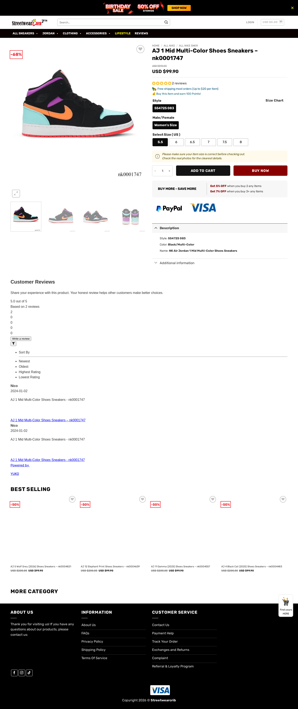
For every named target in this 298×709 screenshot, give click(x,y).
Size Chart (275, 100)
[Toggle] (156, 228)
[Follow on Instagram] (21, 672)
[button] (250, 22)
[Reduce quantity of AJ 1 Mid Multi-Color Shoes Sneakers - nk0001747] (155, 171)
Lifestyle (123, 33)
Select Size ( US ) (166, 135)
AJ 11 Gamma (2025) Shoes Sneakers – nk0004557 (180, 566)
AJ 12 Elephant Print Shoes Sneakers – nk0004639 (110, 566)
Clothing (72, 33)
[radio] (164, 108)
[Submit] (166, 22)
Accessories (98, 33)
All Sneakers (25, 33)
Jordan (50, 33)
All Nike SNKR (188, 45)
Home (156, 45)
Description (165, 228)
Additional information (173, 263)
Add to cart (203, 171)
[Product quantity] (162, 171)
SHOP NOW (179, 8)
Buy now (260, 171)
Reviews (141, 33)
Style (157, 101)
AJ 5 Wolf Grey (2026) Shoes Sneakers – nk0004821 (41, 566)
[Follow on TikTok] (29, 672)
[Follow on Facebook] (14, 672)
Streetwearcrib (163, 700)
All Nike (169, 45)
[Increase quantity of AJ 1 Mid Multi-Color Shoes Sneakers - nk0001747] (170, 171)
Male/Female (163, 118)
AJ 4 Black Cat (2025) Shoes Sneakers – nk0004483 (251, 566)
